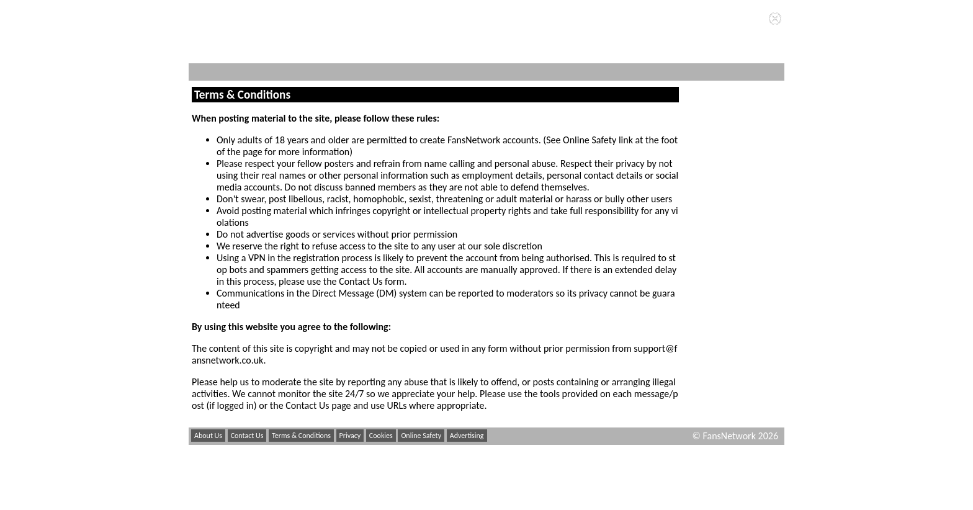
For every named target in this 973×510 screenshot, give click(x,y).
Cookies (381, 435)
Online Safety (421, 435)
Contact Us (247, 435)
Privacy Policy (441, 29)
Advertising (467, 435)
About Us (208, 435)
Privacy (350, 435)
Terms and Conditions (527, 18)
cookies (399, 18)
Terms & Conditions (301, 435)
